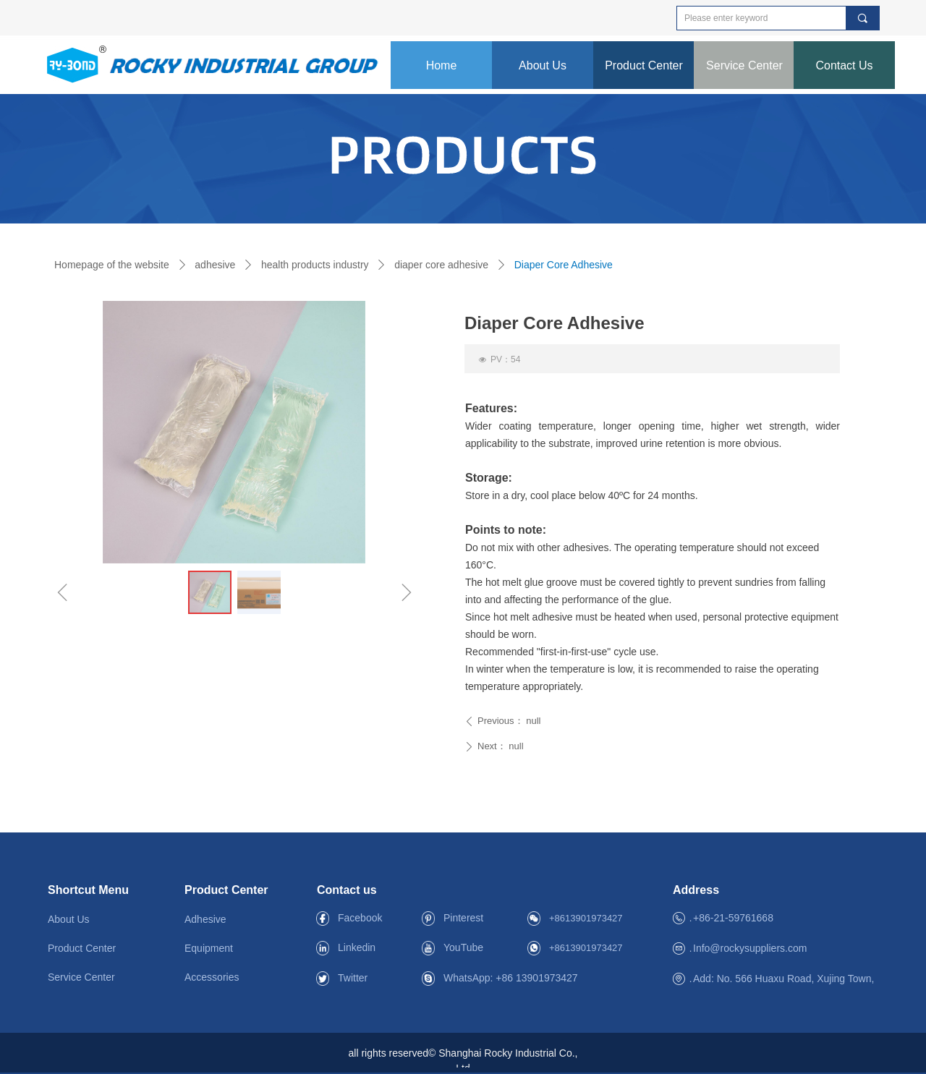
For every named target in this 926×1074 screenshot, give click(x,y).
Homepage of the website (111, 264)
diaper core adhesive (441, 264)
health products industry (315, 264)
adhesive (215, 264)
